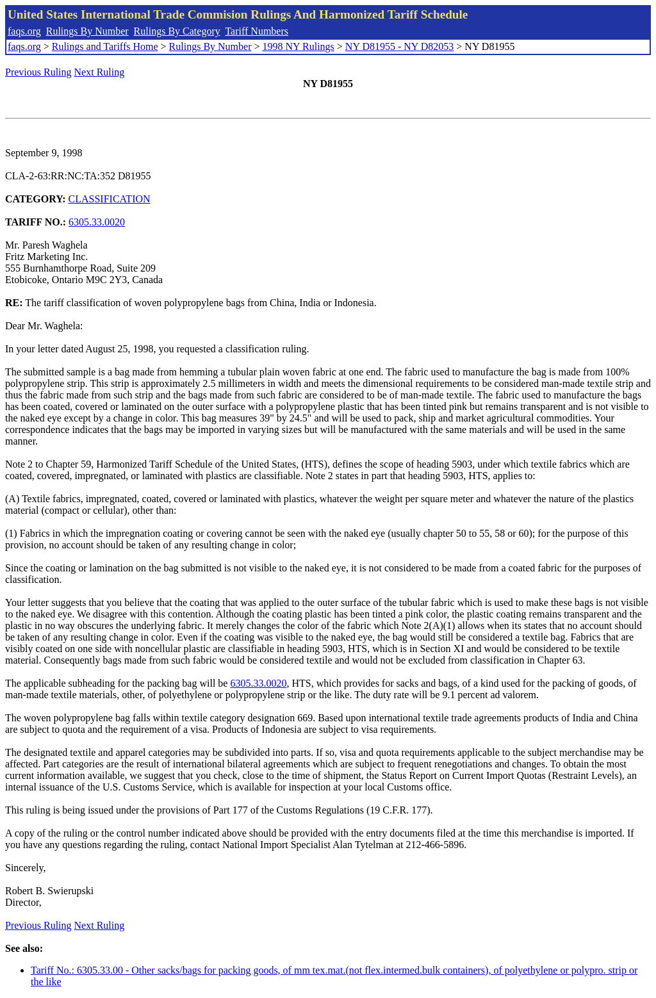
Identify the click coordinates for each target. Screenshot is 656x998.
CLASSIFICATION (110, 198)
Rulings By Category (177, 31)
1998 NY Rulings (298, 46)
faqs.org (24, 31)
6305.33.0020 (97, 222)
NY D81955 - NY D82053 (399, 46)
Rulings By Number (87, 31)
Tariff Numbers (256, 31)
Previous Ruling (38, 72)
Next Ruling (99, 72)
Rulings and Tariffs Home (105, 46)
